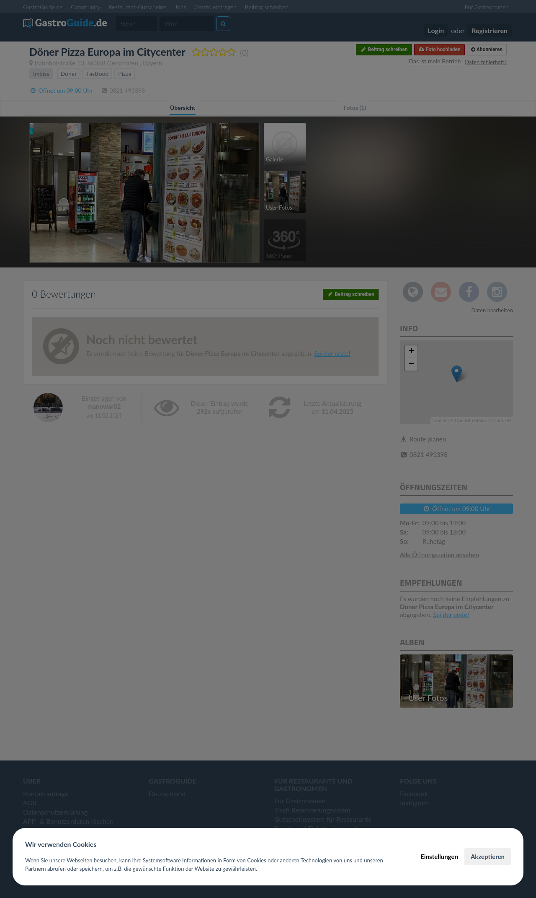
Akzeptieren (488, 856)
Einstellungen (439, 856)
